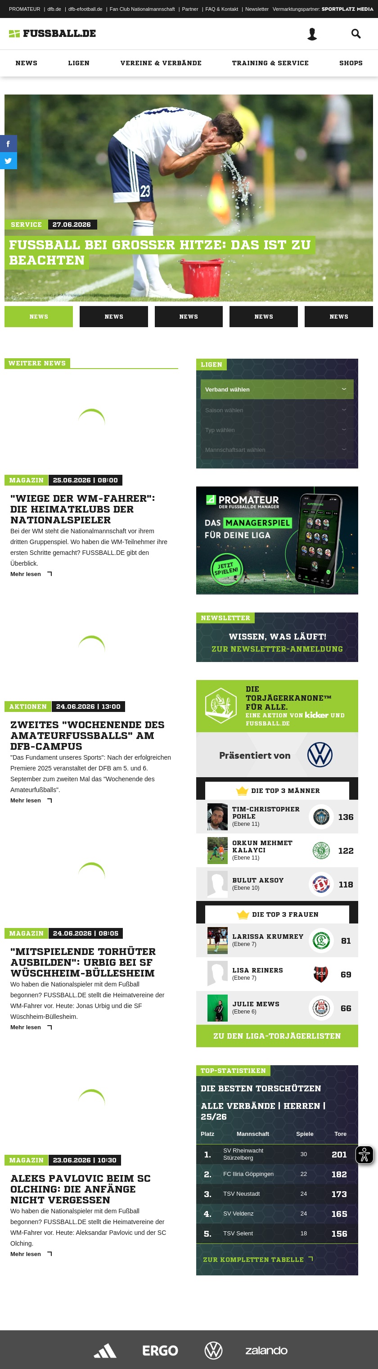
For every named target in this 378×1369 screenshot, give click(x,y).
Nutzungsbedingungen (119, 1362)
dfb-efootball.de (85, 9)
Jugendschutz (168, 1362)
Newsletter (257, 9)
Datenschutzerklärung (64, 1362)
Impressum (19, 1362)
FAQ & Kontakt (222, 9)
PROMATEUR (24, 9)
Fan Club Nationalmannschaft (142, 9)
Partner (190, 9)
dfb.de (54, 9)
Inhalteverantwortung (215, 1362)
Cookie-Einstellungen (270, 1362)
